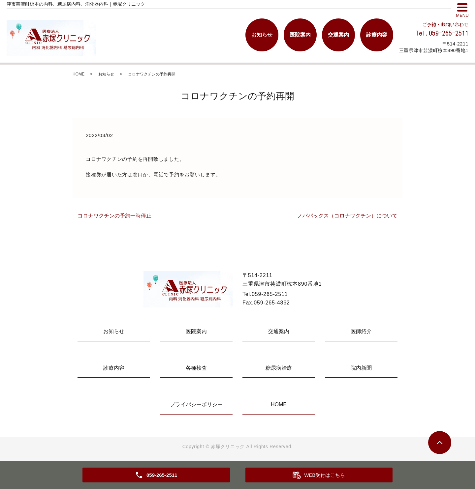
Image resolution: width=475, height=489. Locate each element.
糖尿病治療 (279, 368)
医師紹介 (361, 331)
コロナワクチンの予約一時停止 (114, 215)
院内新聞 (361, 368)
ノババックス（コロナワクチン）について (347, 215)
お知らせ (261, 35)
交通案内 (338, 35)
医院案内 (300, 35)
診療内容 (376, 35)
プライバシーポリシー (196, 404)
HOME (78, 74)
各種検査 (196, 368)
